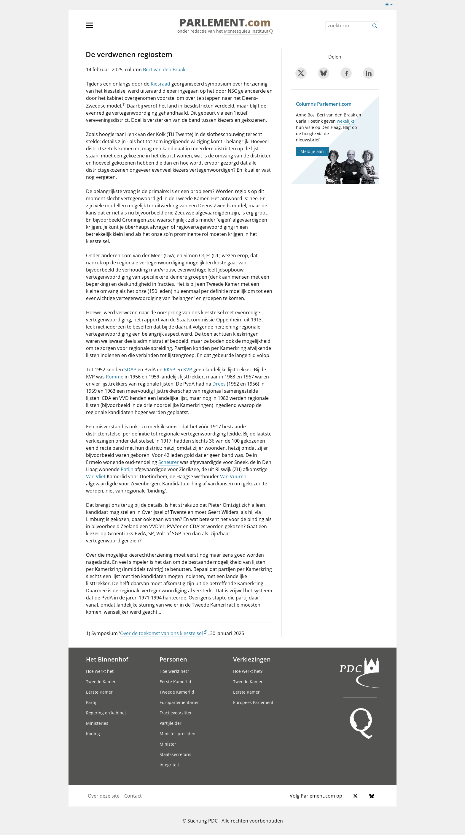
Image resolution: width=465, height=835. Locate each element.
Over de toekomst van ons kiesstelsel (161, 633)
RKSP (169, 369)
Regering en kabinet (106, 713)
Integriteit (169, 765)
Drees (219, 384)
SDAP (130, 369)
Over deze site (104, 796)
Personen (173, 659)
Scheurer (168, 462)
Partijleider (170, 723)
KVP (187, 369)
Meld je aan (312, 151)
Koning (93, 733)
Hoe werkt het (100, 671)
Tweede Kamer (101, 681)
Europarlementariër (179, 702)
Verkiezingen (252, 659)
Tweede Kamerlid (177, 692)
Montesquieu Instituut (246, 31)
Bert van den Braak (164, 69)
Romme (114, 376)
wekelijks (346, 121)
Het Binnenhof (107, 659)
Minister (168, 744)
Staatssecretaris (175, 754)
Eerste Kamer (99, 692)
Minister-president (178, 733)
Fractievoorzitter (176, 713)
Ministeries (97, 723)
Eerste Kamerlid (175, 681)
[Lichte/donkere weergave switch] (390, 4)
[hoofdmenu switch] (89, 28)
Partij (91, 702)
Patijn (127, 469)
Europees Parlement (253, 702)
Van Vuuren (233, 476)
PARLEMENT (225, 22)
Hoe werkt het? (174, 671)
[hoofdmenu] (109, 28)
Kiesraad (160, 83)
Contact (133, 796)
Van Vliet (96, 476)
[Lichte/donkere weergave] (390, 5)
